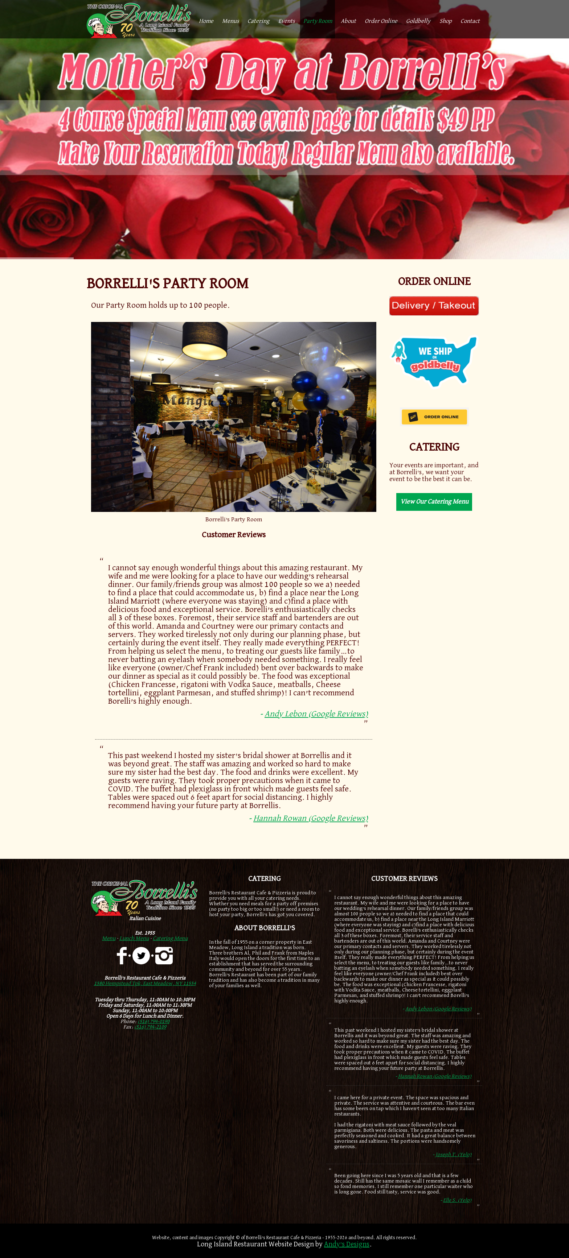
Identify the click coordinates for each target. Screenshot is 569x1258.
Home (206, 21)
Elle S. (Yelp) (457, 1200)
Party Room (317, 21)
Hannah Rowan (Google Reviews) (310, 818)
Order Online (381, 21)
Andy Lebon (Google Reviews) (316, 714)
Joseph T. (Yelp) (453, 1154)
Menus (230, 21)
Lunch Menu (134, 939)
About (348, 21)
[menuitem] (206, 19)
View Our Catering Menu (434, 501)
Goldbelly (418, 21)
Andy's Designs (346, 1244)
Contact (470, 21)
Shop (445, 21)
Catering (258, 21)
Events (286, 21)
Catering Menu (170, 939)
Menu (108, 939)
